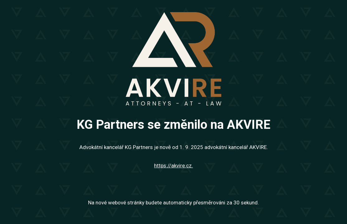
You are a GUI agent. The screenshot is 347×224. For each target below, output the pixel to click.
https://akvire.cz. (173, 165)
